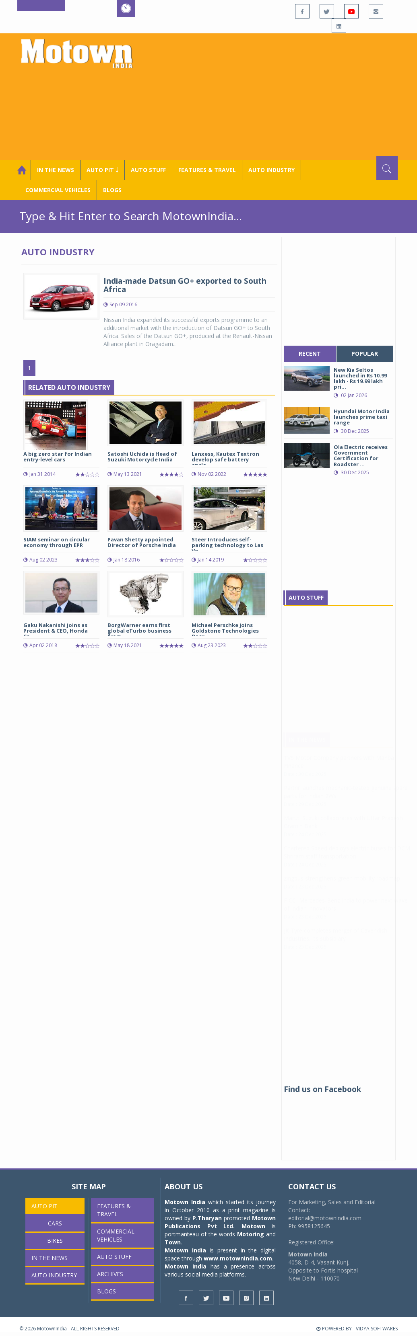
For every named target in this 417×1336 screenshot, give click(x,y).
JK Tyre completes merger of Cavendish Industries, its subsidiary (335, 942)
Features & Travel (207, 170)
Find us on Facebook (322, 1089)
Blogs (112, 190)
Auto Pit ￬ (102, 170)
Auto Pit (44, 1206)
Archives (110, 1274)
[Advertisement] (275, 95)
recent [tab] (310, 353)
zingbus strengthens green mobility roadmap (342, 886)
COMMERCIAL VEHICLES (58, 190)
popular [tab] (364, 353)
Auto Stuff (148, 170)
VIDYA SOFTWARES (377, 1328)
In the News (55, 170)
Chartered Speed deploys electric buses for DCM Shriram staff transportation (347, 860)
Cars (55, 1223)
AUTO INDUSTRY (271, 170)
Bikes (55, 1240)
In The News (307, 747)
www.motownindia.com (238, 1258)
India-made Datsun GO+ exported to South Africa (184, 285)
